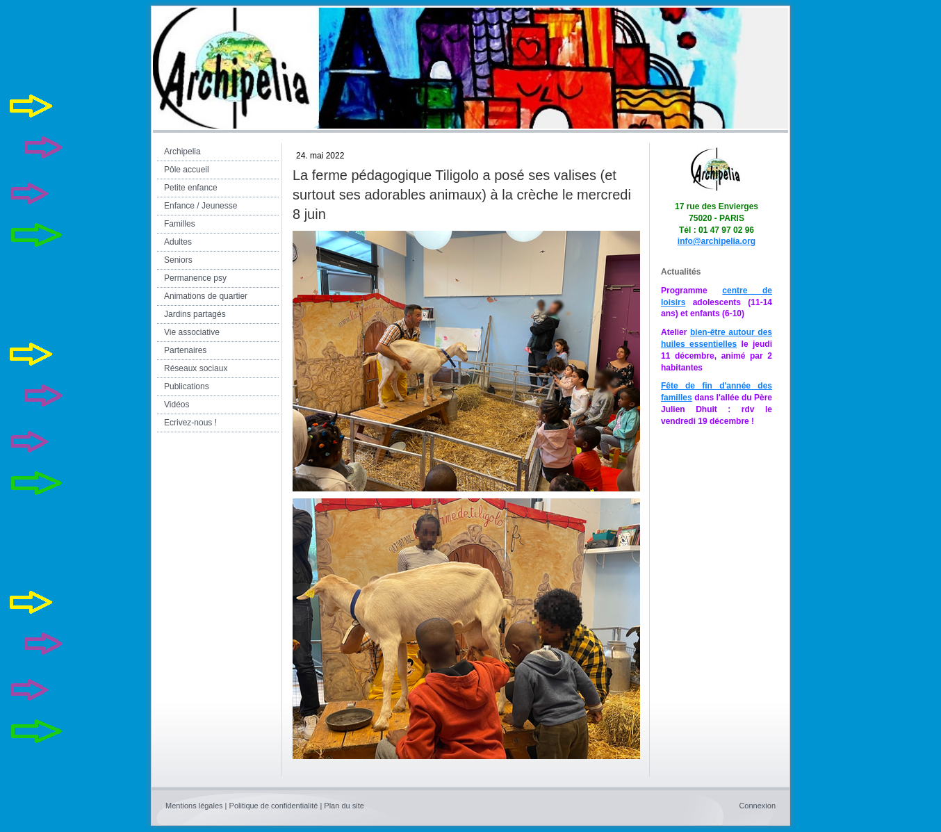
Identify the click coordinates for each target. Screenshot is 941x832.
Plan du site (343, 805)
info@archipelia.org (716, 241)
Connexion (757, 805)
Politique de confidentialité (273, 805)
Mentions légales (194, 805)
